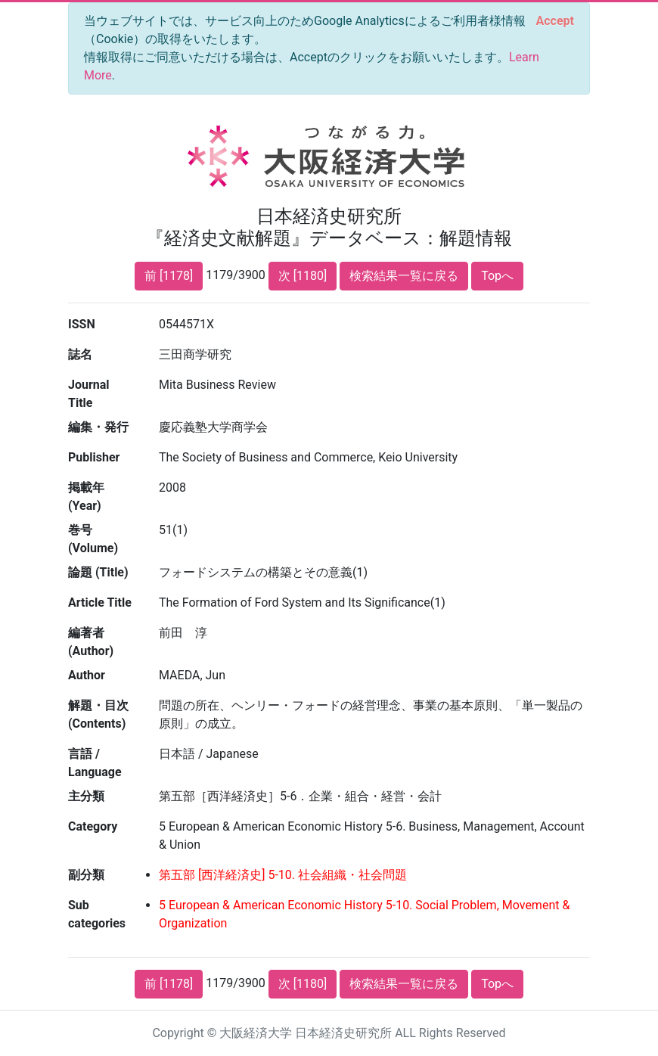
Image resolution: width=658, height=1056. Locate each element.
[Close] (555, 21)
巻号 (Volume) (93, 539)
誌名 (80, 354)
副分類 (86, 875)
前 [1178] (168, 276)
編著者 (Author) (90, 642)
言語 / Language (95, 763)
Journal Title (89, 393)
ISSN (81, 324)
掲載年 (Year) (86, 496)
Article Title (100, 602)
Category (92, 826)
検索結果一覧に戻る (403, 276)
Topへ (497, 276)
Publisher (93, 457)
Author (86, 675)
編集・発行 (98, 427)
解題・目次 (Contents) (98, 714)
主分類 (86, 796)
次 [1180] (302, 276)
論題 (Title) (98, 572)
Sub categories (97, 914)
